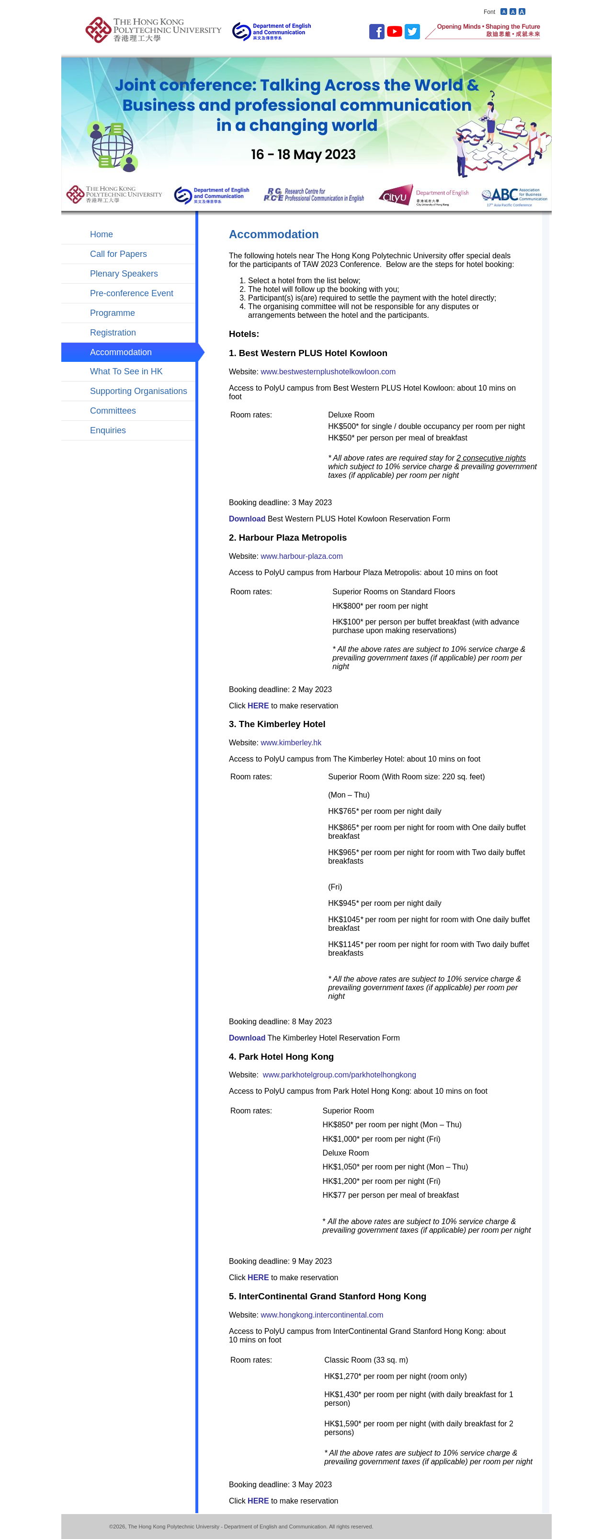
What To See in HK (126, 371)
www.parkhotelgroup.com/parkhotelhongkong (339, 1075)
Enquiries (108, 430)
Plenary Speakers (124, 273)
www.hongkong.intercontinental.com (322, 1315)
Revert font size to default (513, 11)
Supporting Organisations (138, 391)
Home (101, 234)
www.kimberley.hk (291, 743)
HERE (258, 706)
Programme (112, 313)
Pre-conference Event (131, 293)
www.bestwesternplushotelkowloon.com (328, 372)
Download (247, 519)
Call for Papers (118, 254)
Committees (113, 411)
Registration (113, 332)
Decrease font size (503, 11)
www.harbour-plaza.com (302, 556)
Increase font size (522, 11)
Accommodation (121, 352)
